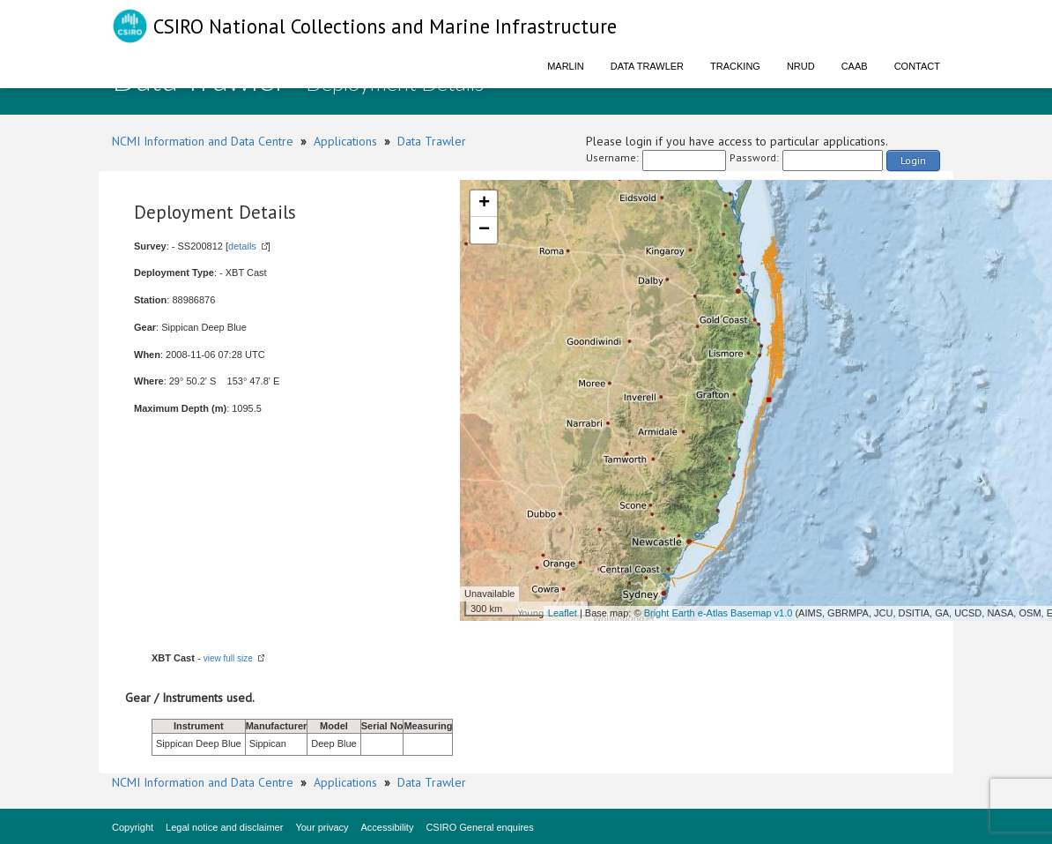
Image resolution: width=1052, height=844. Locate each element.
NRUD (801, 66)
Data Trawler (647, 66)
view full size (228, 658)
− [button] (484, 230)
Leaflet (562, 613)
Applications (345, 141)
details (242, 246)
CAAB (854, 66)
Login (913, 160)
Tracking (735, 66)
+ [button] (484, 203)
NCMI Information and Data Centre (202, 141)
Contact (917, 66)
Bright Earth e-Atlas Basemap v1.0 (718, 613)
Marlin (565, 66)
